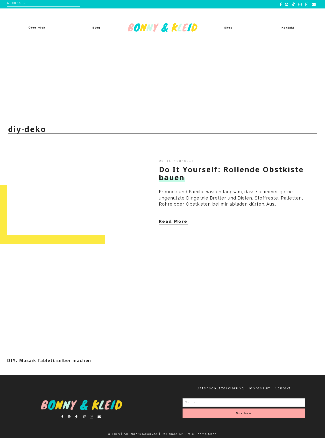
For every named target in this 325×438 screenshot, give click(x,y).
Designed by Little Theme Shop (189, 434)
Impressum (259, 388)
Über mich (36, 27)
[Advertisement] (162, 83)
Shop (228, 27)
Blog (96, 27)
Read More (173, 221)
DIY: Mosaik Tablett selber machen (49, 360)
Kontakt (288, 27)
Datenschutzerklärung (220, 388)
